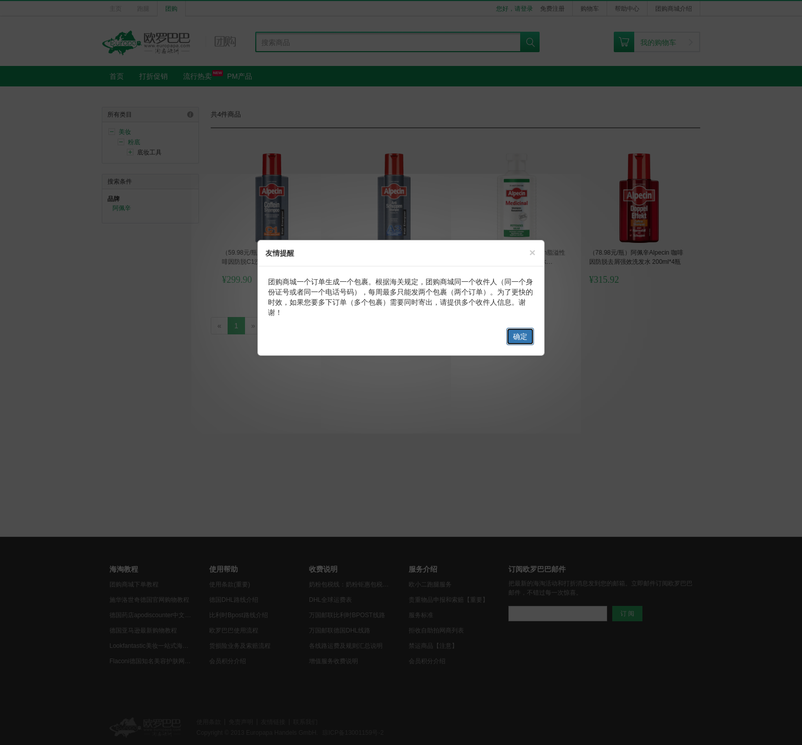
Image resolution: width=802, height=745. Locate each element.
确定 (520, 336)
